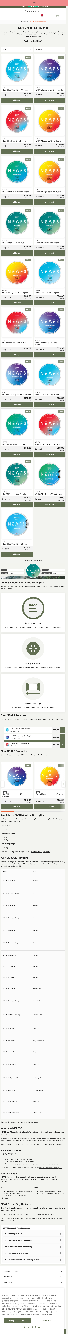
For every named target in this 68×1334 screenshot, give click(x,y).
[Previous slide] (2, 784)
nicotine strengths (44, 819)
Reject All (46, 1320)
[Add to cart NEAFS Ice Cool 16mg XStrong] (17, 100)
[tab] (7, 811)
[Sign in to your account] (41, 16)
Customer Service (33, 1271)
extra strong (41, 1177)
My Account (33, 1277)
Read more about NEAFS (33, 41)
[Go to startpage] (33, 11)
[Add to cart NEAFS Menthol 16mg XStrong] (17, 252)
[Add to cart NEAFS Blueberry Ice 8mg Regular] (49, 100)
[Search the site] (25, 16)
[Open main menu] (3, 16)
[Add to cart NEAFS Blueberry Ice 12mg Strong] (17, 404)
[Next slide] (63, 784)
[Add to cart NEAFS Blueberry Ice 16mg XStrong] (49, 354)
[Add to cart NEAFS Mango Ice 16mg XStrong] (49, 202)
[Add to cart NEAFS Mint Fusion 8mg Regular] (17, 454)
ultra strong (55, 1177)
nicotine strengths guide (40, 852)
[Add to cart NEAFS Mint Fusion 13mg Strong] (49, 504)
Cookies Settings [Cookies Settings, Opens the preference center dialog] (32, 1327)
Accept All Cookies (18, 1320)
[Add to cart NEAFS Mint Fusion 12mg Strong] (17, 202)
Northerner (33, 1282)
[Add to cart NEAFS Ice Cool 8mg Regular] (49, 302)
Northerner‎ (24, 22)
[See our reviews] (33, 6)
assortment (35, 586)
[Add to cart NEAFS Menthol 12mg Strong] (49, 252)
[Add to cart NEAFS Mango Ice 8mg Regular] (17, 302)
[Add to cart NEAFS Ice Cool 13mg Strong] (17, 554)
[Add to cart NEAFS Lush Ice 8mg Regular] (17, 151)
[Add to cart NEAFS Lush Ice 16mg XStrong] (49, 454)
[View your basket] (57, 16)
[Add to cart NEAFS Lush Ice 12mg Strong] (17, 354)
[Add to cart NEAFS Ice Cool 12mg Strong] (49, 404)
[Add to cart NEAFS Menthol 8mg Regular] (17, 504)
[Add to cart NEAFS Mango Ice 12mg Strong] (49, 151)
